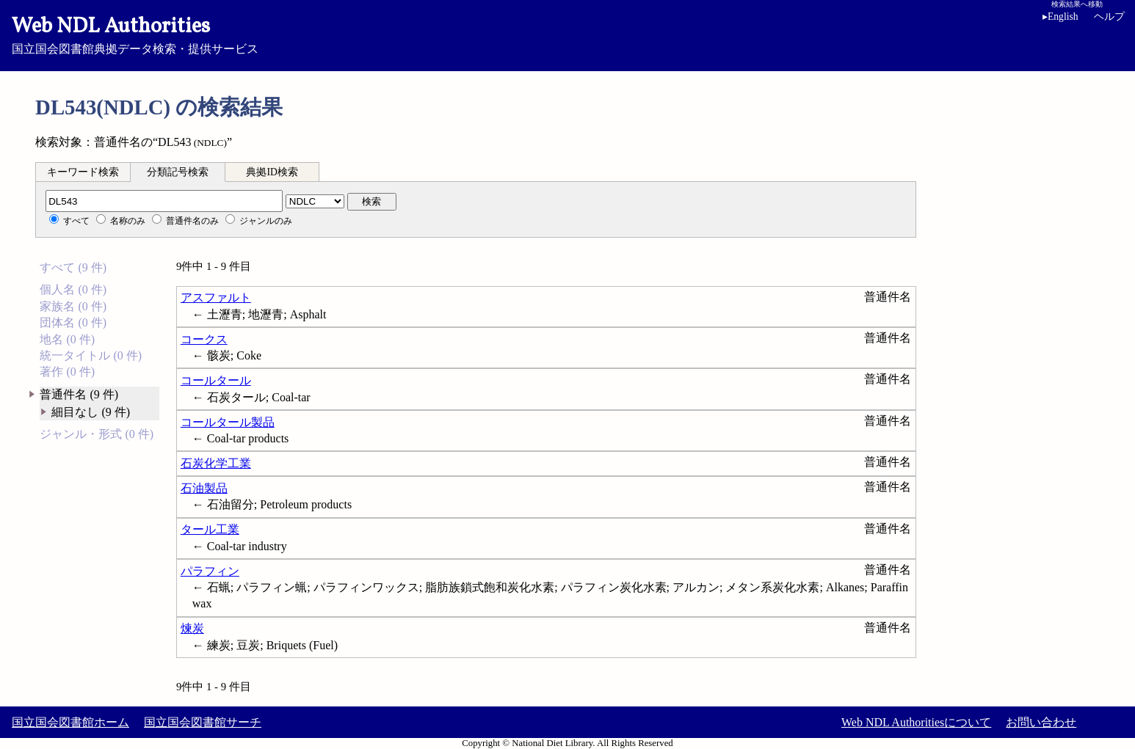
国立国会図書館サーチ (202, 722)
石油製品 (204, 488)
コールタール (216, 380)
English (1063, 16)
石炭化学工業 (216, 463)
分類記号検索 (177, 172)
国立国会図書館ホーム (70, 722)
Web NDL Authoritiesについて (916, 722)
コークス (204, 339)
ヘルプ (1109, 16)
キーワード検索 (83, 172)
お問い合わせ (1041, 722)
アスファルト (216, 297)
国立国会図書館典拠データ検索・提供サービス (567, 33)
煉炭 (192, 628)
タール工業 (210, 529)
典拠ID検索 (271, 172)
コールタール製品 (228, 422)
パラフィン (210, 571)
